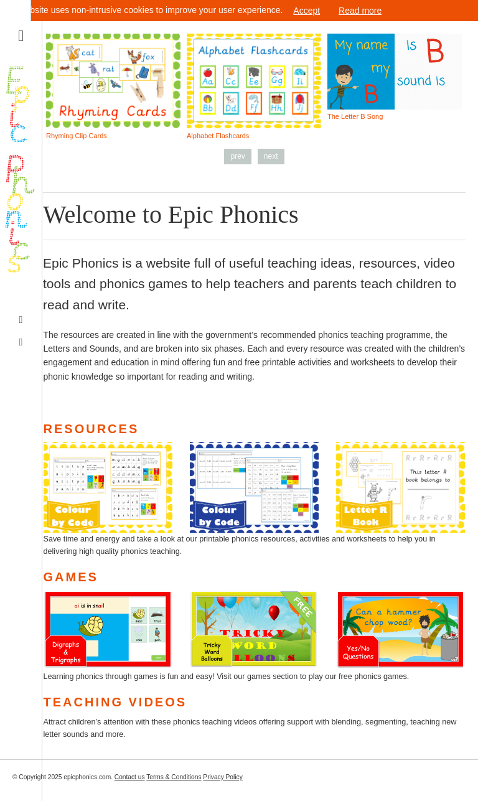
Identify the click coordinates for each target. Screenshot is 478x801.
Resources (91, 429)
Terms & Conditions (173, 777)
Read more (360, 11)
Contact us (130, 777)
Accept (306, 11)
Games (71, 577)
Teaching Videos (115, 702)
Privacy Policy (222, 777)
